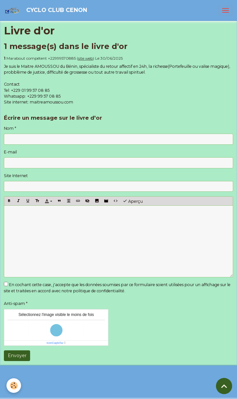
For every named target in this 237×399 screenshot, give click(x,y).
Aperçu (133, 201)
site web (85, 58)
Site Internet (16, 175)
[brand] (47, 10)
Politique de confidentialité (97, 391)
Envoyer (17, 355)
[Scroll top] (224, 386)
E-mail (10, 152)
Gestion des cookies (146, 391)
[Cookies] (13, 385)
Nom (9, 128)
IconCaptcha (55, 343)
